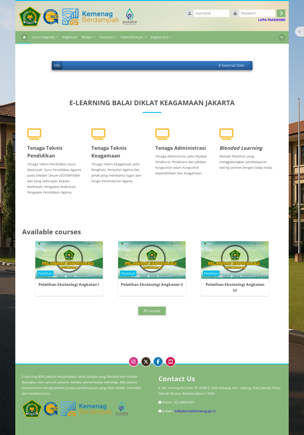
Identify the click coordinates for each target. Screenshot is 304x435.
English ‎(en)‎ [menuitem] (159, 37)
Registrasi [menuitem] (69, 37)
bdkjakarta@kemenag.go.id (195, 411)
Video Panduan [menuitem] (132, 37)
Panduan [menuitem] (106, 37)
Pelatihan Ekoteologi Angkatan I (68, 284)
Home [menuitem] (24, 37)
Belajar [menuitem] (87, 37)
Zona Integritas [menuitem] (43, 37)
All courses (152, 310)
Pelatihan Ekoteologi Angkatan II (152, 284)
